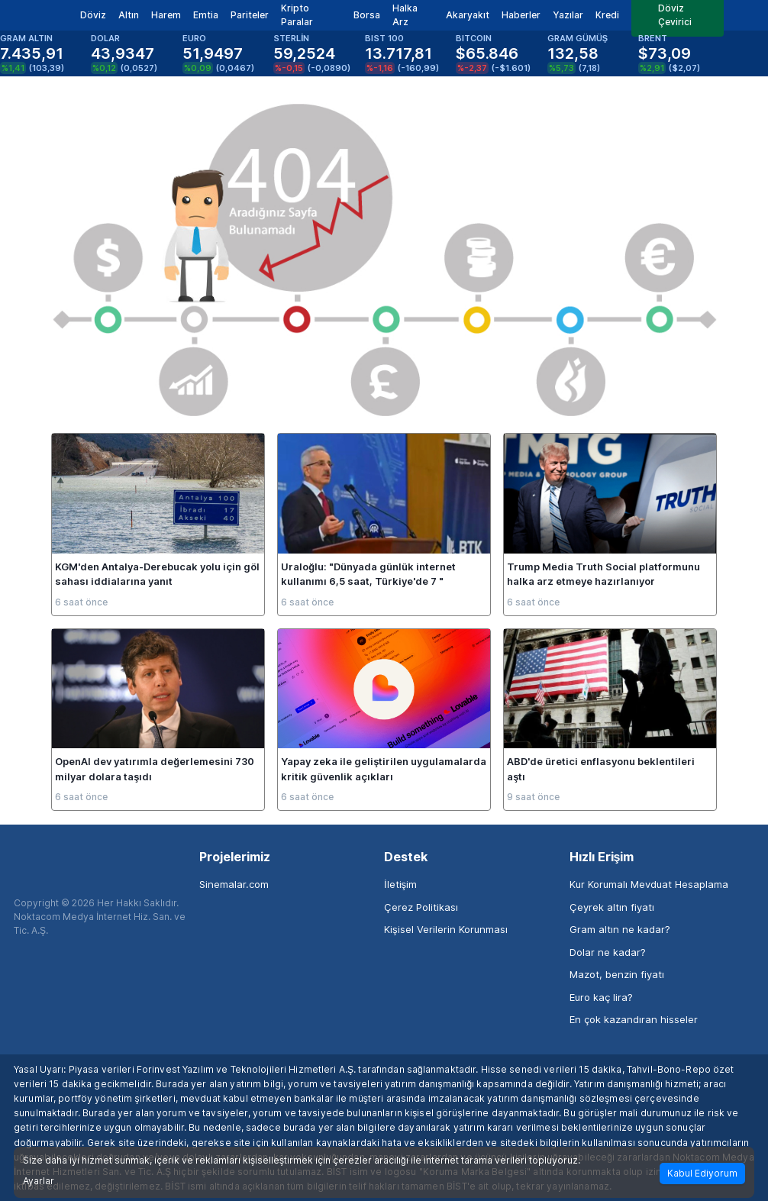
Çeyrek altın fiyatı (612, 907)
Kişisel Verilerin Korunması (446, 929)
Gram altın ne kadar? (620, 929)
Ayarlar (38, 1181)
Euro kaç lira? (601, 997)
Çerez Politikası (421, 907)
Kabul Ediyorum (702, 1173)
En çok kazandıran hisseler (634, 1019)
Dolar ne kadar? (608, 952)
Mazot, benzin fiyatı (617, 974)
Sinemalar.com (234, 884)
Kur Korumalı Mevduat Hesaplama (649, 884)
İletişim (400, 884)
